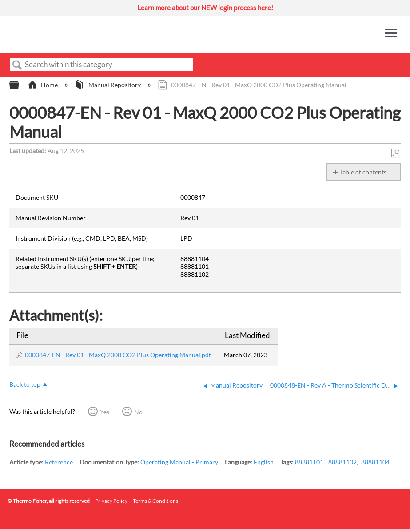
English (264, 462)
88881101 (309, 462)
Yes (104, 412)
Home (43, 85)
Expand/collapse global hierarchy (20, 85)
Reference (59, 462)
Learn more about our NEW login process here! (205, 8)
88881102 (342, 462)
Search (17, 65)
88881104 (375, 462)
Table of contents (363, 172)
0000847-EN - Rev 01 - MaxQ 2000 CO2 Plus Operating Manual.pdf (118, 355)
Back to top (24, 384)
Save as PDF (395, 153)
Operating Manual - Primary (179, 462)
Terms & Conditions (155, 500)
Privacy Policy (111, 500)
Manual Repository (108, 85)
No (138, 412)
